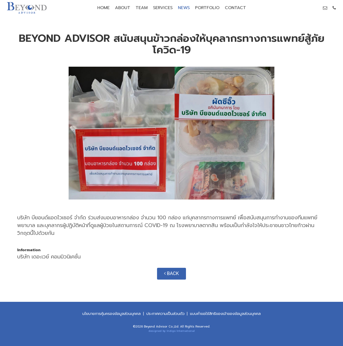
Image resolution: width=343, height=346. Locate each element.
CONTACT (235, 8)
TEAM (142, 8)
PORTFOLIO (207, 8)
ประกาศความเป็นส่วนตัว (165, 314)
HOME (103, 8)
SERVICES (163, 8)
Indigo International (181, 331)
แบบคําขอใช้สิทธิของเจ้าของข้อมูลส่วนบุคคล (225, 314)
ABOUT (122, 8)
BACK (171, 273)
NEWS (184, 8)
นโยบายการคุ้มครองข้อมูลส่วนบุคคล (111, 314)
